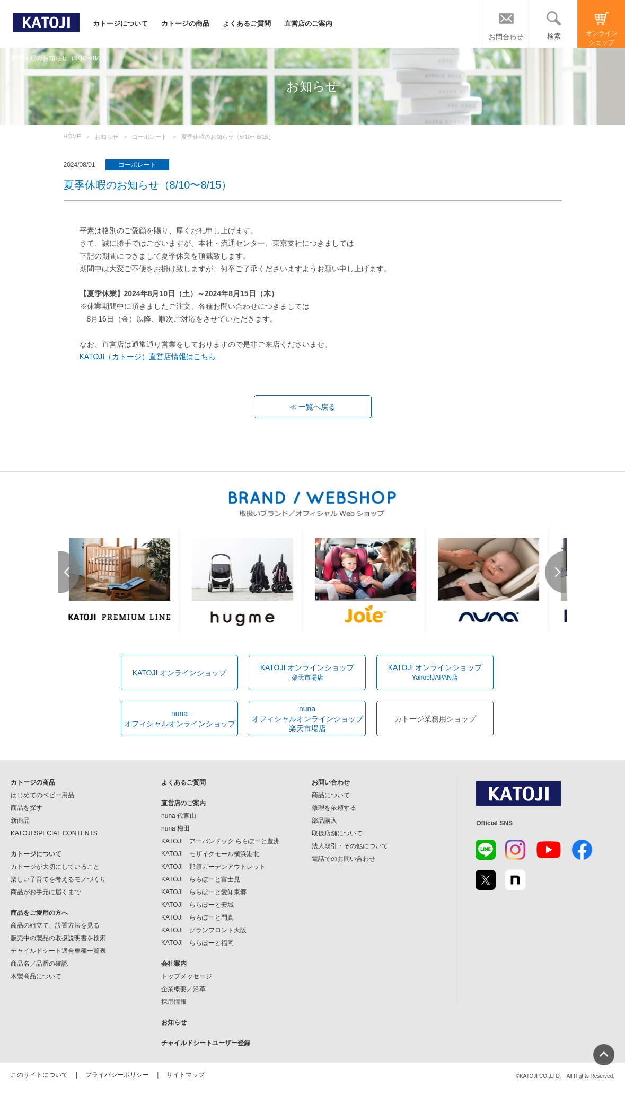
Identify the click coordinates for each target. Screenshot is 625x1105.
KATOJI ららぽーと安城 (197, 904)
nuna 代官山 (178, 815)
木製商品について (36, 976)
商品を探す (26, 808)
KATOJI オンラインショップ (180, 673)
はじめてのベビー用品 (42, 795)
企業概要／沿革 (183, 989)
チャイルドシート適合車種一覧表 (58, 951)
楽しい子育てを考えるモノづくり (58, 879)
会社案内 (174, 963)
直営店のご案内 (308, 24)
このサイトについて (39, 1075)
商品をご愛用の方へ (39, 912)
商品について (331, 795)
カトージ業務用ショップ (435, 719)
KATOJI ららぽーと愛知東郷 (204, 892)
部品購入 (324, 820)
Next (556, 572)
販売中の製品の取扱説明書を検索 (58, 938)
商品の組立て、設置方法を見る (55, 925)
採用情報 (174, 1001)
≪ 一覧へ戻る (312, 407)
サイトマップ (185, 1075)
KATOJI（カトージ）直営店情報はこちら (148, 356)
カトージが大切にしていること (55, 866)
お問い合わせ (331, 782)
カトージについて (120, 24)
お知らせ (174, 1022)
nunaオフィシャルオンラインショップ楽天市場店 (307, 718)
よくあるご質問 (247, 24)
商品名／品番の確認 (39, 963)
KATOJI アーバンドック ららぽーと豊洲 (220, 841)
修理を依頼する (334, 808)
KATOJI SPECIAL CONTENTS (54, 833)
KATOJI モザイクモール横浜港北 (210, 854)
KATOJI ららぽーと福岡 (197, 943)
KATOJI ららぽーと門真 (197, 917)
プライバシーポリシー (117, 1075)
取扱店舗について (337, 833)
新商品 (20, 820)
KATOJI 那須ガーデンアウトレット (213, 866)
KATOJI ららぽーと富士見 (200, 879)
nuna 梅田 (175, 828)
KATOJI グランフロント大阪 (204, 930)
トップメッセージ (186, 976)
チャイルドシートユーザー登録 (205, 1043)
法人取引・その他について (350, 846)
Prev (69, 572)
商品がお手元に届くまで (46, 892)
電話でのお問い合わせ (343, 858)
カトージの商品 (185, 24)
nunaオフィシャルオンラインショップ (179, 718)
